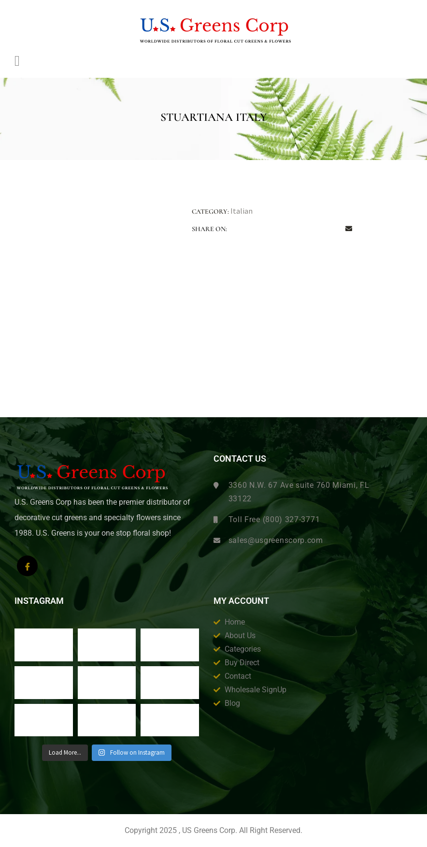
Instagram (39, 601)
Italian (241, 211)
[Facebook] (27, 565)
